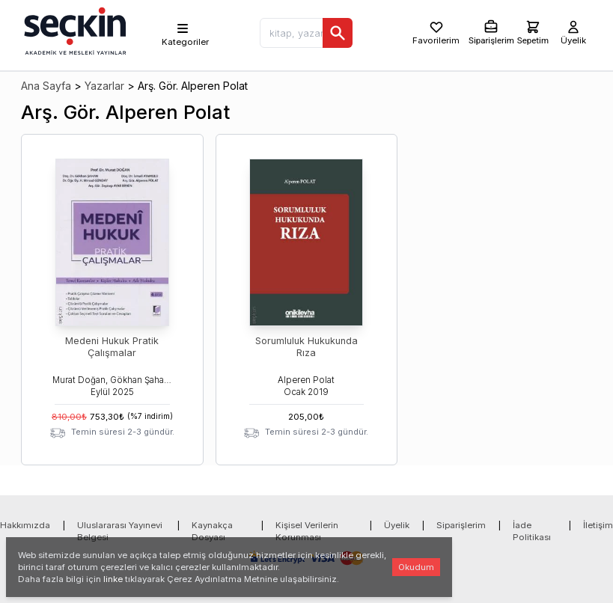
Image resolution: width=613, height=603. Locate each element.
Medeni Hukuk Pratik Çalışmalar (112, 346)
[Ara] (338, 33)
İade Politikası (532, 531)
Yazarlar (104, 85)
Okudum (416, 567)
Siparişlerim (461, 525)
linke (113, 579)
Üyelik (396, 525)
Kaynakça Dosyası (212, 531)
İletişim (598, 525)
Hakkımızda (25, 525)
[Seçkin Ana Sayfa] (73, 30)
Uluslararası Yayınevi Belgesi (119, 531)
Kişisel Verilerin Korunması (306, 531)
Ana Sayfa (46, 85)
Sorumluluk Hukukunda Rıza (306, 346)
